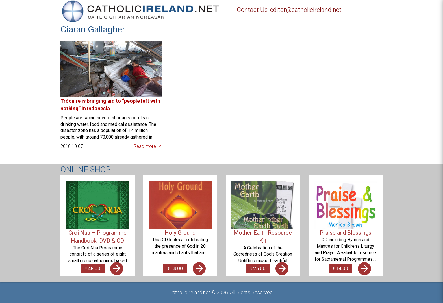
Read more (145, 146)
